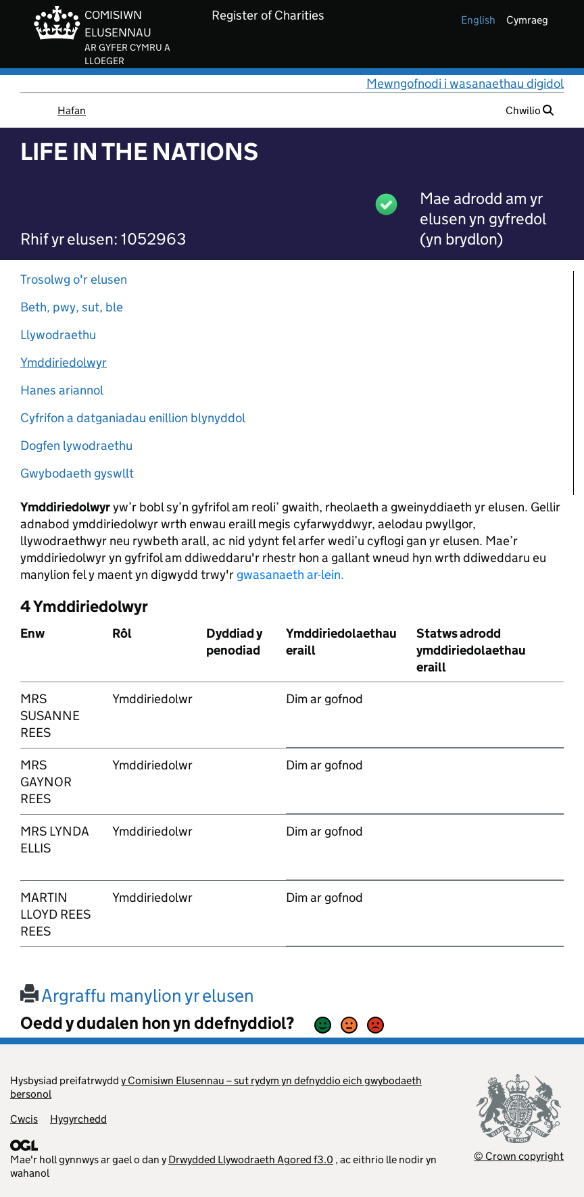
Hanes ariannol (61, 390)
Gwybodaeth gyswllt (77, 473)
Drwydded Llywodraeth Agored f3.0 (250, 1159)
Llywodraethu (58, 334)
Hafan (71, 110)
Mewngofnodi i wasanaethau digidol (465, 83)
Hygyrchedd (78, 1119)
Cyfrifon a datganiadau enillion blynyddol (132, 418)
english (478, 20)
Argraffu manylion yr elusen (137, 995)
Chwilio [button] (530, 110)
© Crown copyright (519, 1156)
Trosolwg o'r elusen (73, 279)
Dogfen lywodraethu (76, 445)
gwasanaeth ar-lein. (290, 574)
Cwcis (24, 1119)
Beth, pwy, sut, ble (71, 307)
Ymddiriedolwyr (63, 362)
